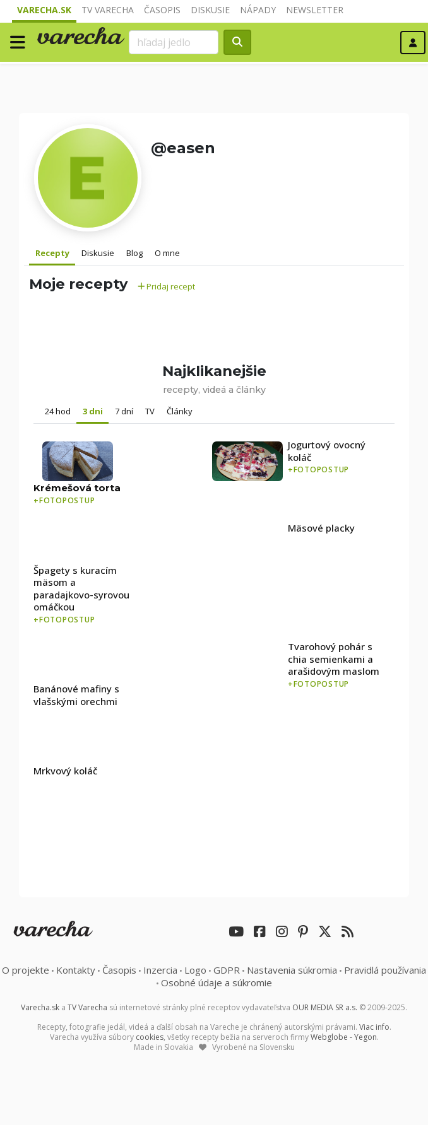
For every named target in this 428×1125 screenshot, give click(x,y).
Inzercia (160, 970)
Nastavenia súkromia (292, 970)
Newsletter (314, 10)
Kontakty (75, 970)
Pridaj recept (166, 286)
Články (180, 411)
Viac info (374, 1027)
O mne (167, 253)
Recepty (52, 253)
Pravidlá (385, 970)
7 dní (124, 411)
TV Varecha (107, 10)
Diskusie (210, 10)
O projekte (25, 970)
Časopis (162, 10)
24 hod (58, 411)
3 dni (93, 411)
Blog (134, 253)
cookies (149, 1037)
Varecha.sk (44, 10)
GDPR (226, 970)
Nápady (258, 10)
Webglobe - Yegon (344, 1037)
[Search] (173, 42)
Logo (195, 970)
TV (150, 411)
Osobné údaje (216, 982)
